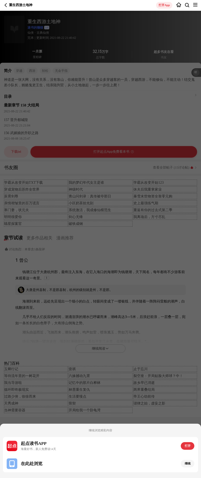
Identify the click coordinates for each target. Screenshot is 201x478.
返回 (6, 5)
